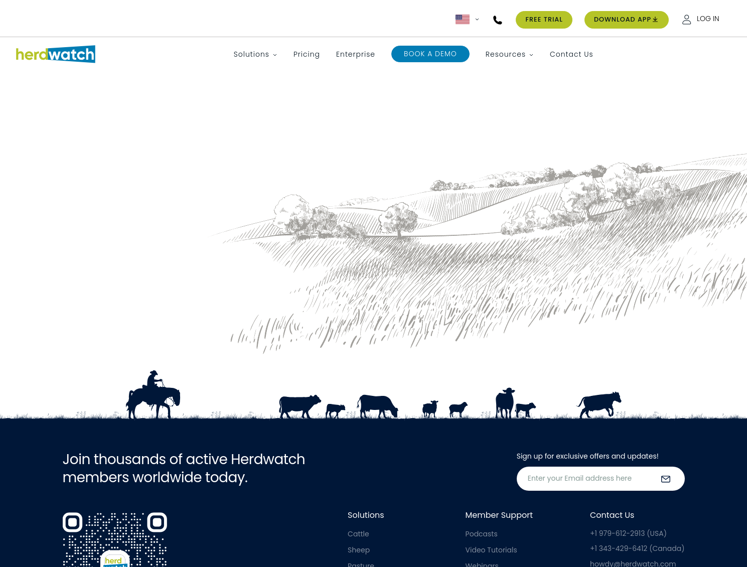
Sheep (359, 550)
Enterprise (355, 54)
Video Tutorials (491, 550)
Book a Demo (430, 54)
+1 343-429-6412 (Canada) (637, 548)
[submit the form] (665, 479)
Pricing (306, 54)
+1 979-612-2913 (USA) (628, 533)
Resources (506, 54)
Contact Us (571, 54)
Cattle (358, 534)
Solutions (251, 54)
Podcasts (482, 534)
